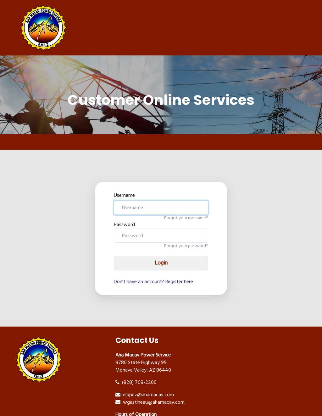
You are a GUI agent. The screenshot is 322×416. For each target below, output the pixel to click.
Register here (179, 282)
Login (161, 263)
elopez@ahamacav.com (144, 395)
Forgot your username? (186, 218)
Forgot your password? (186, 246)
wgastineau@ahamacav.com (150, 402)
